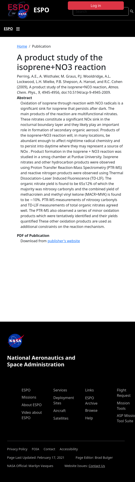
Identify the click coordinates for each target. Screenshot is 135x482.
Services (60, 390)
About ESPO (32, 404)
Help (89, 418)
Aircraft (59, 410)
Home (22, 46)
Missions (29, 397)
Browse (91, 410)
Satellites (60, 418)
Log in (96, 5)
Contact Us (97, 466)
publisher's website (63, 240)
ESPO (41, 10)
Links (89, 390)
